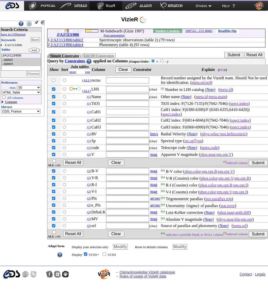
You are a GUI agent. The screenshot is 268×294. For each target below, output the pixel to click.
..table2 (21, 60)
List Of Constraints (98, 56)
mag (153, 154)
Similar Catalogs (167, 31)
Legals (260, 274)
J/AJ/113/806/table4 (67, 45)
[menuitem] (12, 6)
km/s (154, 134)
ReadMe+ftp (227, 31)
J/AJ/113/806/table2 (67, 40)
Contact (246, 274)
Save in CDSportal (13, 34)
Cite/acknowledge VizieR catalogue (147, 272)
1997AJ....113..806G (199, 31)
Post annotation (114, 35)
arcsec (155, 198)
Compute (11, 102)
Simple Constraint (64, 56)
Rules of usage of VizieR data (142, 276)
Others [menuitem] (201, 6)
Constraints (78, 61)
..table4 (21, 64)
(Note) (210, 90)
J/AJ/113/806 (21, 55)
